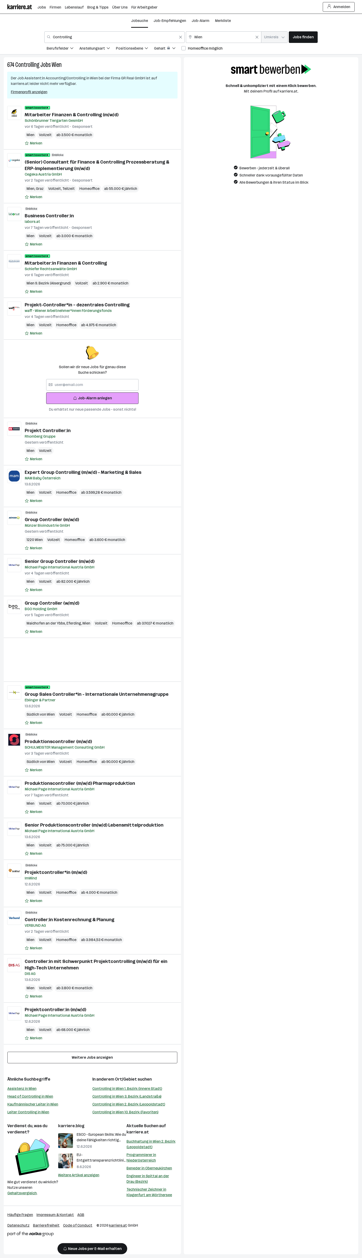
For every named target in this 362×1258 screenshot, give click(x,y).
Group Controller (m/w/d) (52, 519)
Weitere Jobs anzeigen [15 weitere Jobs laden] (92, 1057)
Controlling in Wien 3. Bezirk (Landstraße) (126, 1096)
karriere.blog (71, 1125)
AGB (80, 1215)
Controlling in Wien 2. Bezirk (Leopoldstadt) (128, 1104)
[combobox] (114, 37)
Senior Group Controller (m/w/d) (59, 561)
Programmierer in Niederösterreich (141, 1157)
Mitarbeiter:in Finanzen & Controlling (66, 263)
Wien (57, 65)
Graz (40, 188)
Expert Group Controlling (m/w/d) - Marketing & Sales (83, 472)
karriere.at (138, 1132)
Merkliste (223, 20)
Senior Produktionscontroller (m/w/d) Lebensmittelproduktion (94, 825)
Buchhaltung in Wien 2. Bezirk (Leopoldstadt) (151, 1144)
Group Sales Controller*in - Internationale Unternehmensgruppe (97, 694)
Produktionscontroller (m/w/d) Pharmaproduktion (80, 783)
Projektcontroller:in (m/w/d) (55, 1009)
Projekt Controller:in (48, 430)
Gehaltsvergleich (22, 1193)
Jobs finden (303, 37)
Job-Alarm (200, 20)
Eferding (74, 623)
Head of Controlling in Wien (30, 1096)
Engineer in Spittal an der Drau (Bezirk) (148, 1179)
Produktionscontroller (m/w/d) (58, 741)
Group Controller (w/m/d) (52, 603)
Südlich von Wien (41, 714)
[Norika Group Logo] (30, 1235)
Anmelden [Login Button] (338, 7)
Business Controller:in (49, 215)
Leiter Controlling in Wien (28, 1112)
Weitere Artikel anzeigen (78, 1175)
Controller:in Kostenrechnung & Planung (69, 919)
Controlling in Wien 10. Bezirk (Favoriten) (125, 1112)
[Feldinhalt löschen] (180, 37)
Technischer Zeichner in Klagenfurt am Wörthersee (149, 1192)
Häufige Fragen (20, 1215)
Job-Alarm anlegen (92, 398)
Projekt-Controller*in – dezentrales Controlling (77, 305)
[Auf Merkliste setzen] (33, 143)
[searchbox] (92, 385)
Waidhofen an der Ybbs (46, 623)
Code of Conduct (77, 1225)
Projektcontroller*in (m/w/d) (56, 872)
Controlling (27, 65)
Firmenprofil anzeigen (29, 92)
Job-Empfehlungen (170, 20)
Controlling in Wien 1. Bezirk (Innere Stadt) (127, 1088)
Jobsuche (139, 20)
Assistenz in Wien (21, 1088)
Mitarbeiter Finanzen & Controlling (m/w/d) (71, 114)
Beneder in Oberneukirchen (149, 1168)
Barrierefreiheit (46, 1225)
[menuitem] (63, 49)
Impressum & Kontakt (55, 1215)
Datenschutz (18, 1225)
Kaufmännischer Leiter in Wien (32, 1104)
